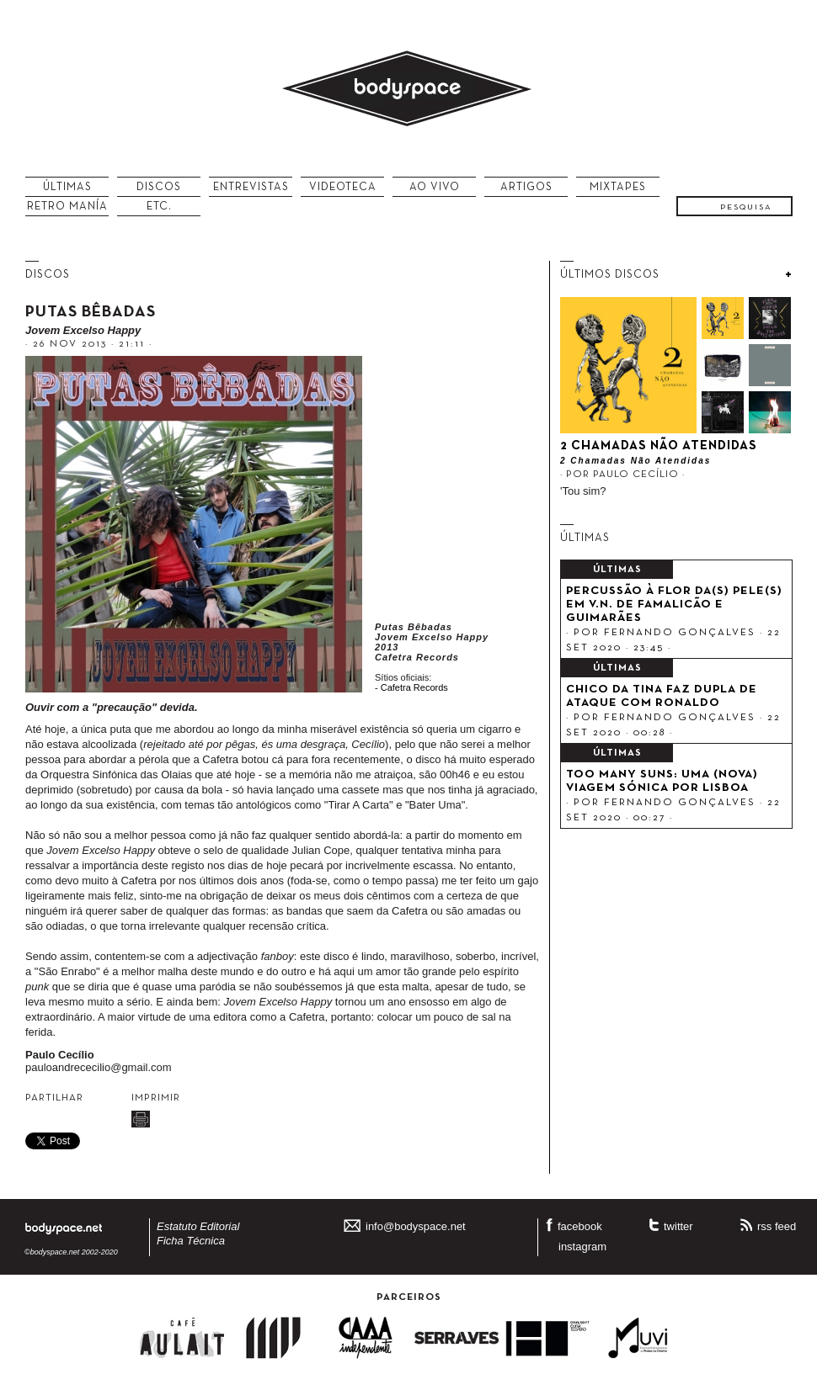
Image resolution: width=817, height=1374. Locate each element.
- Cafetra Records (411, 687)
